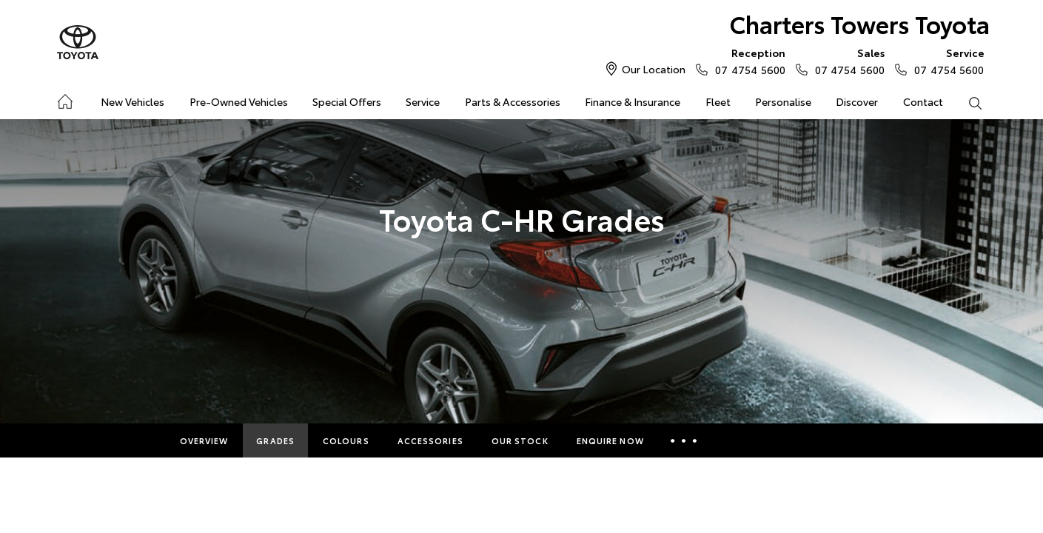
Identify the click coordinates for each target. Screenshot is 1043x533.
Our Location (653, 68)
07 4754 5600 (746, 60)
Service (423, 101)
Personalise (783, 101)
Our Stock (520, 440)
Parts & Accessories (512, 101)
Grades (275, 440)
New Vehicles (132, 101)
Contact (923, 101)
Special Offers (346, 101)
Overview (204, 440)
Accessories (430, 440)
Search (969, 102)
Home (64, 99)
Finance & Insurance (632, 101)
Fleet (718, 101)
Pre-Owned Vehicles (239, 101)
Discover (857, 101)
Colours (346, 440)
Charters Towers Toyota (860, 23)
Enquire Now (610, 440)
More (686, 440)
